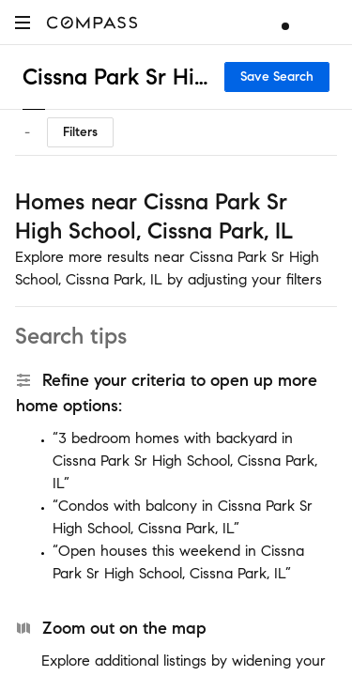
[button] (22, 22)
